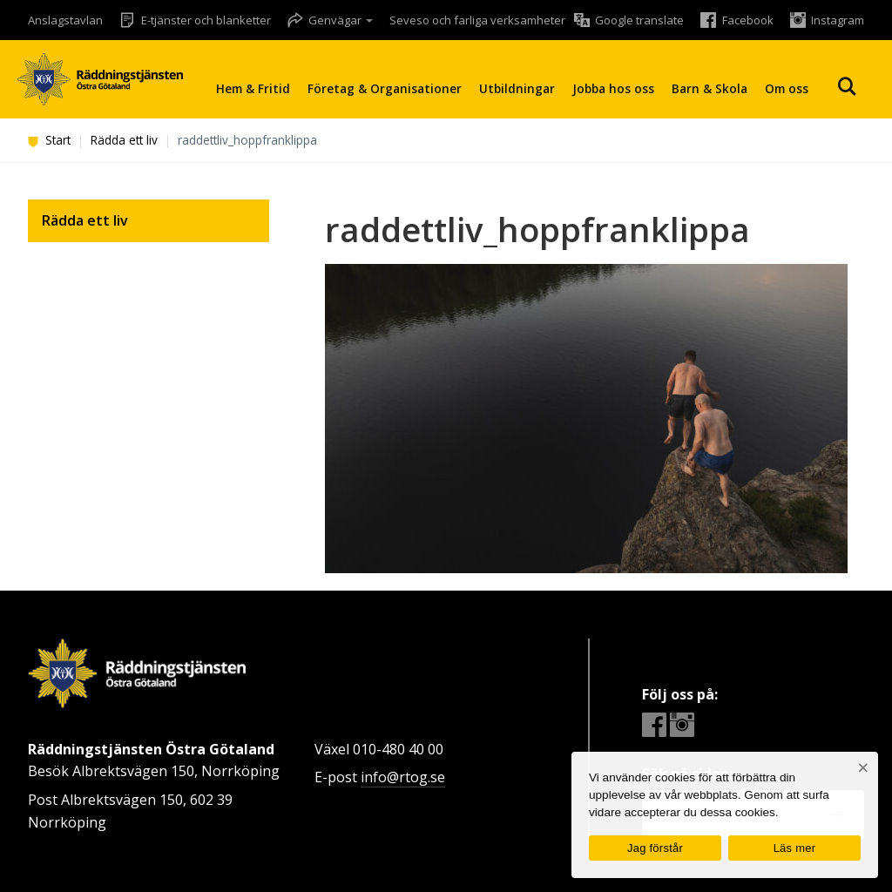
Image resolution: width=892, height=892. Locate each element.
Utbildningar (517, 88)
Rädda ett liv (124, 140)
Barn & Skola (709, 88)
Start (49, 140)
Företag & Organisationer (384, 88)
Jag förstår (655, 848)
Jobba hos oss (613, 88)
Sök (847, 86)
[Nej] (862, 767)
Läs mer (795, 848)
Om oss (786, 88)
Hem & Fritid (253, 88)
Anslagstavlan (65, 20)
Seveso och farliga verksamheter (477, 20)
